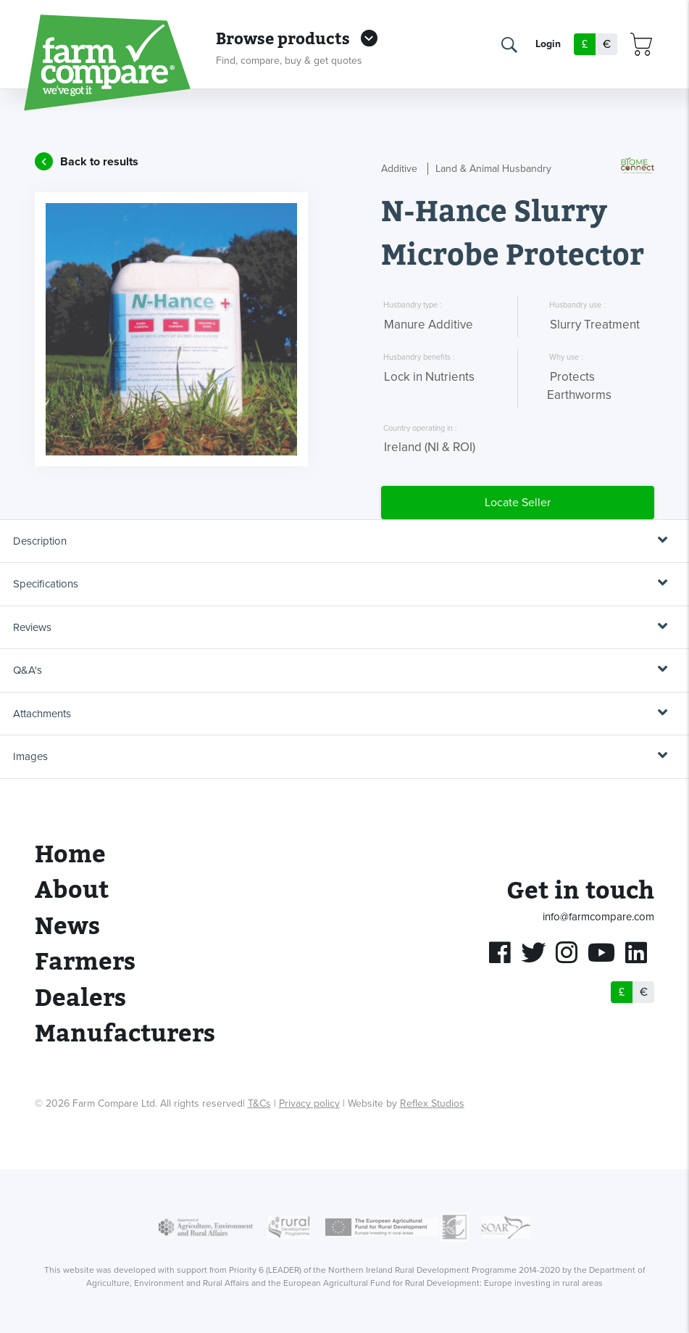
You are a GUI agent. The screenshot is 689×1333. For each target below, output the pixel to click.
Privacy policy (309, 1103)
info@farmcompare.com (598, 916)
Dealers (80, 998)
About (72, 890)
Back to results (99, 161)
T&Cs (259, 1103)
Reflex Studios (432, 1103)
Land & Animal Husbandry (493, 168)
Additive (399, 168)
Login (548, 44)
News (67, 926)
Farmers (85, 962)
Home (70, 854)
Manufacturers (125, 1034)
